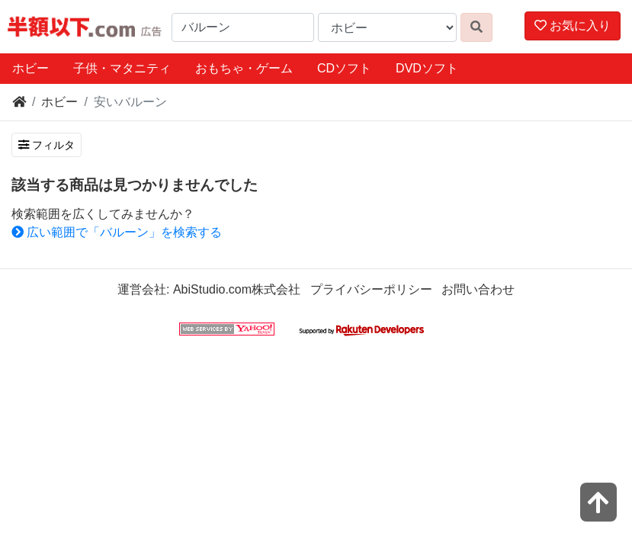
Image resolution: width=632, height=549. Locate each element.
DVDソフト (427, 68)
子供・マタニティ (122, 68)
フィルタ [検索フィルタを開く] (46, 145)
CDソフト (344, 68)
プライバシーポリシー (371, 289)
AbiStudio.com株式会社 (236, 289)
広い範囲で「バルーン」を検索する (116, 232)
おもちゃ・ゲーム (244, 68)
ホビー (30, 68)
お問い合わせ (478, 289)
